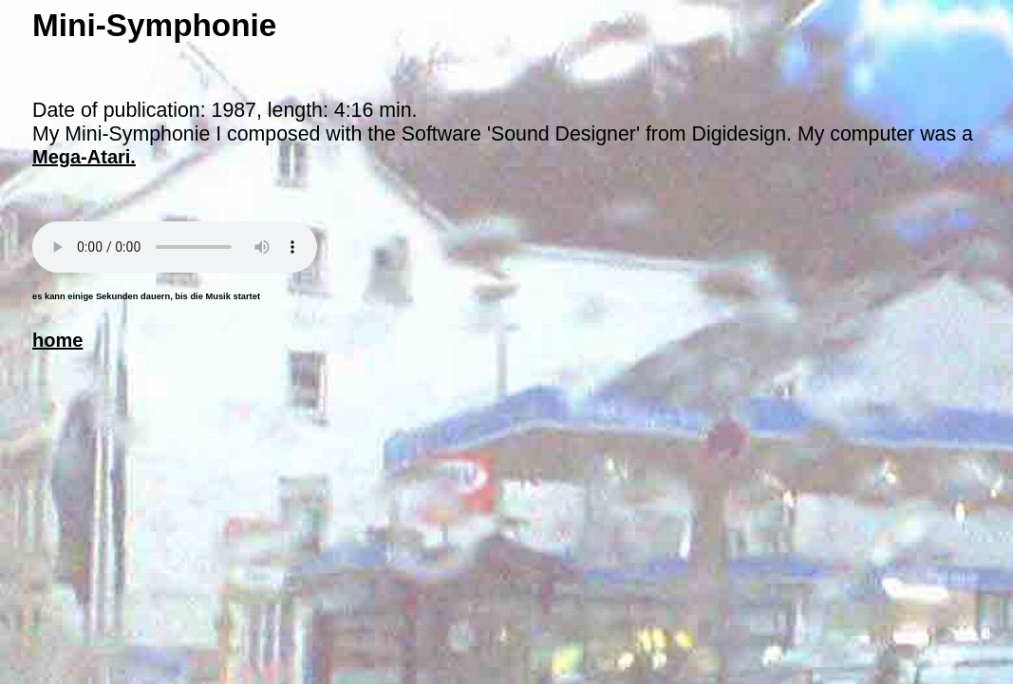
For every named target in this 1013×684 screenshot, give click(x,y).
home (57, 340)
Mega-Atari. (84, 156)
